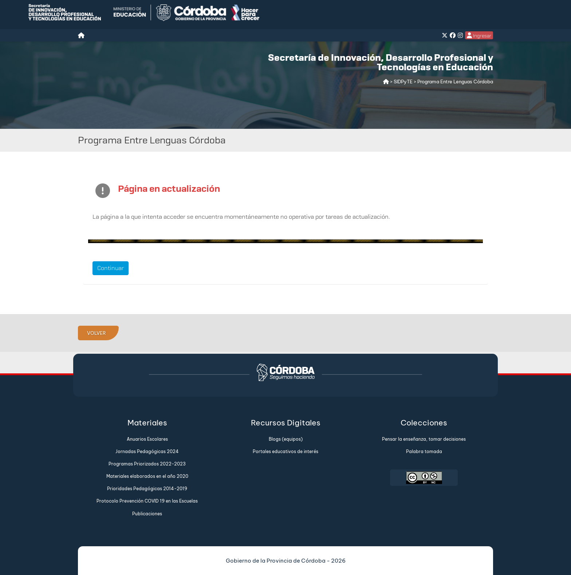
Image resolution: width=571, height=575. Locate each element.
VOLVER (96, 333)
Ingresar (479, 35)
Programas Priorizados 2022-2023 (147, 464)
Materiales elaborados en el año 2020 (147, 476)
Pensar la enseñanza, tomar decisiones (424, 439)
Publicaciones (147, 513)
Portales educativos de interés (285, 451)
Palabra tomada (424, 451)
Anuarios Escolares (147, 439)
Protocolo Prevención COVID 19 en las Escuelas (147, 501)
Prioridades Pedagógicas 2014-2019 (147, 488)
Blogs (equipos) (286, 439)
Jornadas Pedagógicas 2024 (147, 451)
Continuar (110, 268)
